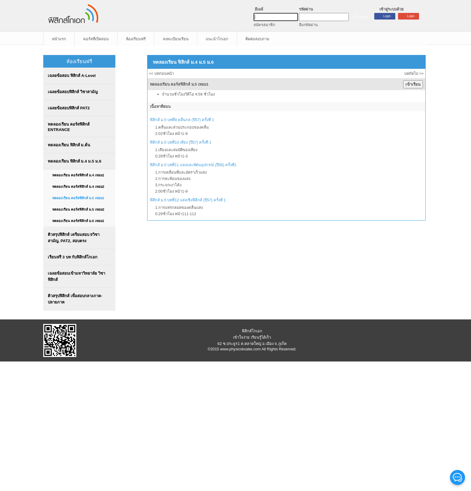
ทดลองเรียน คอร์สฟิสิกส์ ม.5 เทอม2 (78, 209)
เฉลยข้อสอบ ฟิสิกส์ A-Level (72, 75)
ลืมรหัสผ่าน (308, 25)
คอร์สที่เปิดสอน (96, 39)
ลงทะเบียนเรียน (176, 39)
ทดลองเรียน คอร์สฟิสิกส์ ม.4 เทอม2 (78, 186)
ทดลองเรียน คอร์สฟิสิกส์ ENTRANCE (69, 127)
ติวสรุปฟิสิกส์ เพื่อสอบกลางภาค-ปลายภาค (75, 299)
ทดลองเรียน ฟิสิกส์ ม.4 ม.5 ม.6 (74, 161)
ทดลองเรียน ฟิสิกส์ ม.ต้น (69, 145)
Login (411, 16)
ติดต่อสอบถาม (257, 39)
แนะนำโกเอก (217, 39)
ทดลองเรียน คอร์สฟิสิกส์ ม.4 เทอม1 (78, 175)
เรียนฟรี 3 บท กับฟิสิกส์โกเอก (72, 257)
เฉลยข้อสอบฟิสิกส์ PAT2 (69, 108)
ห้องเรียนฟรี (136, 39)
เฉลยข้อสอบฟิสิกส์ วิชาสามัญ (73, 92)
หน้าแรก (59, 39)
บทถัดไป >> (414, 73)
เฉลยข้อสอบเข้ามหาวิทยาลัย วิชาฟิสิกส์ (76, 276)
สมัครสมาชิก (264, 25)
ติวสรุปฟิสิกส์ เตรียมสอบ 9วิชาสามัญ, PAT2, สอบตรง (73, 237)
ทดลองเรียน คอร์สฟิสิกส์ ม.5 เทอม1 (78, 198)
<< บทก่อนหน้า (161, 73)
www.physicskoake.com (240, 349)
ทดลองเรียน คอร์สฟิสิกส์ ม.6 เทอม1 (78, 221)
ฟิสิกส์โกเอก (252, 331)
